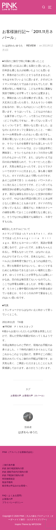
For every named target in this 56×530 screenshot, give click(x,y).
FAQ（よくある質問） (12, 495)
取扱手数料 (7, 482)
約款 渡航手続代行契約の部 (15, 472)
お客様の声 (16, 395)
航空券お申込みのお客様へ (14, 485)
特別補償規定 (8, 479)
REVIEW (31, 45)
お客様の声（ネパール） (33, 395)
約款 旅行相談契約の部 (13, 468)
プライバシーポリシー (12, 502)
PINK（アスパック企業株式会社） (18, 452)
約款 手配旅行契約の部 (13, 475)
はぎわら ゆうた (14, 45)
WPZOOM (36, 524)
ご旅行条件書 (8, 465)
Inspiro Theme (21, 524)
